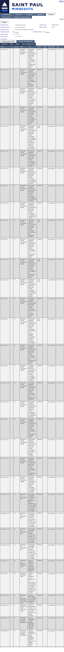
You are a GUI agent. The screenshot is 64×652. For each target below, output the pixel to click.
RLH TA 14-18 (4, 401)
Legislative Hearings (20, 25)
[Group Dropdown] (11, 44)
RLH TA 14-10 (4, 126)
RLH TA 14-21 (4, 259)
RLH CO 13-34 (5, 595)
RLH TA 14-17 (4, 345)
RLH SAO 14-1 (5, 560)
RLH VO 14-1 (4, 573)
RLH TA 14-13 (4, 107)
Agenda (17, 32)
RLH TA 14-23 (4, 458)
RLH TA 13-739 (5, 383)
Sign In (61, 1)
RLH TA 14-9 (4, 185)
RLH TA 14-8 (4, 220)
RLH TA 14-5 (4, 365)
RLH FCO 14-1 (5, 605)
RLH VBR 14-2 (5, 617)
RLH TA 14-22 (4, 439)
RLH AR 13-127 (5, 494)
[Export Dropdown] (18, 44)
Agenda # (16, 47)
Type (21, 47)
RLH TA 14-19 (4, 279)
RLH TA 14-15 (4, 168)
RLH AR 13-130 (5, 544)
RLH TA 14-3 (4, 239)
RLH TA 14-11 (4, 88)
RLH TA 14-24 (4, 477)
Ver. (12, 47)
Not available (16, 34)
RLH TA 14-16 (4, 203)
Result (45, 47)
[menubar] (18, 44)
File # (2, 47)
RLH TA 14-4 (4, 298)
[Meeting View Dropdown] (28, 44)
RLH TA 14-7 (4, 419)
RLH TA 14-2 (4, 49)
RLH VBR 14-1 (5, 630)
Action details (51, 49)
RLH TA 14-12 (4, 69)
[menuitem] (4, 44)
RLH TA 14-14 (4, 151)
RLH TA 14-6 (4, 319)
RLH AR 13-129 (5, 529)
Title (29, 47)
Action (39, 47)
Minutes (48, 32)
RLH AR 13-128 (5, 513)
